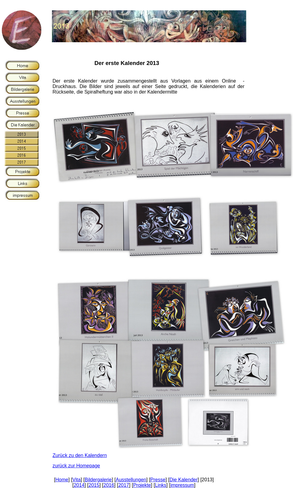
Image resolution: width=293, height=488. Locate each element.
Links (160, 485)
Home (61, 479)
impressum (182, 485)
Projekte (142, 485)
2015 (94, 485)
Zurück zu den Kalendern (80, 455)
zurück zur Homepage (76, 465)
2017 (123, 485)
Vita (76, 479)
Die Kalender (183, 479)
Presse (157, 479)
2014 (79, 485)
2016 (109, 485)
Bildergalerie (98, 479)
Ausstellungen (131, 479)
